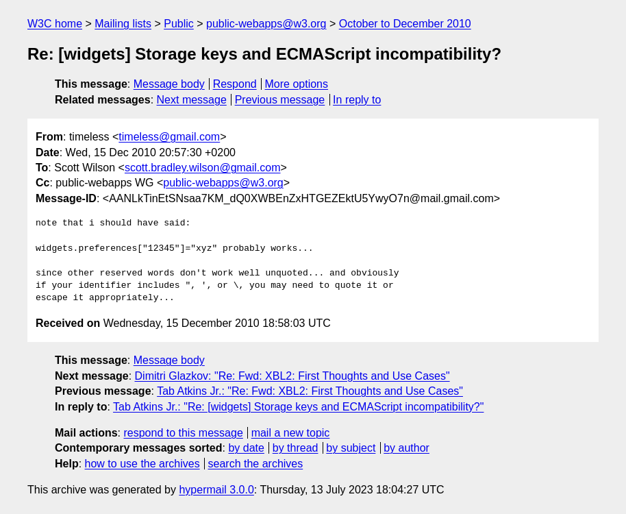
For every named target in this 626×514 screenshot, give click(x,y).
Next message (192, 100)
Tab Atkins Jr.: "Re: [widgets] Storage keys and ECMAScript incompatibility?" (298, 407)
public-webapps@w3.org (266, 23)
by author (406, 448)
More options (297, 84)
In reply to (357, 100)
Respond (235, 84)
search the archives (255, 463)
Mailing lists (123, 23)
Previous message (280, 100)
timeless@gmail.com (169, 137)
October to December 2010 (405, 23)
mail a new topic (290, 433)
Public (179, 23)
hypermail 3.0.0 (216, 489)
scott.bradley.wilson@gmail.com (203, 167)
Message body (169, 84)
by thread (295, 448)
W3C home (54, 23)
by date (246, 448)
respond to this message (182, 433)
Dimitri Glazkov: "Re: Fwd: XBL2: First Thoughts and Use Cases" (292, 376)
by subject (350, 448)
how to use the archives (142, 463)
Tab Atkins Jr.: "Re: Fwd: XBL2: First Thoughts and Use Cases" (310, 391)
